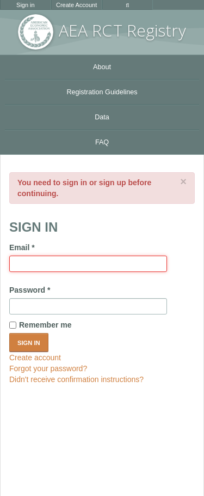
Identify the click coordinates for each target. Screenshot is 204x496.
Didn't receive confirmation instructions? (76, 379)
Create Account (76, 5)
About (102, 67)
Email (22, 247)
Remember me (40, 324)
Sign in (25, 5)
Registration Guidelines (101, 92)
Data (102, 117)
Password (29, 290)
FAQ (102, 142)
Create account (35, 357)
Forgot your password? (48, 368)
